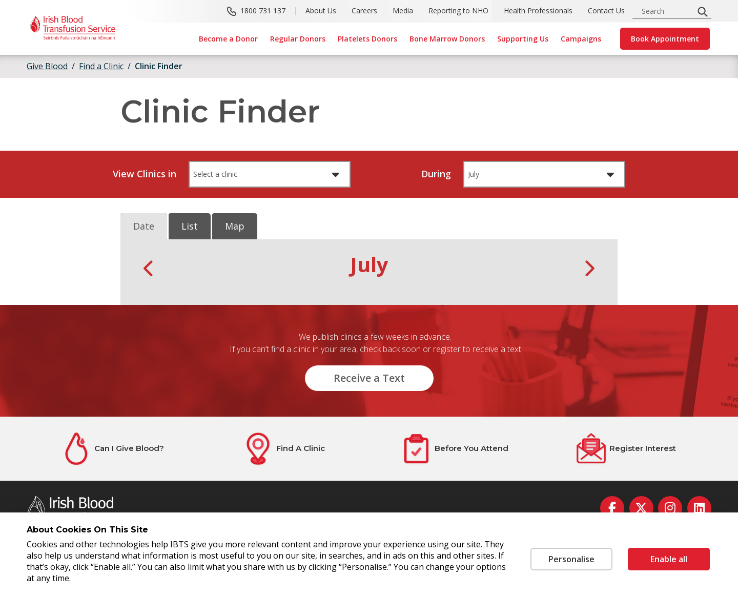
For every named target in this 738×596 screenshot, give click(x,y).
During (436, 174)
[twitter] (641, 508)
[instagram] (670, 508)
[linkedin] (699, 508)
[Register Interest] (625, 449)
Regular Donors (297, 39)
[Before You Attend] (454, 449)
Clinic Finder (158, 66)
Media (403, 10)
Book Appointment (665, 39)
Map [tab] (234, 226)
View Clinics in (144, 174)
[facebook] (612, 508)
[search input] (666, 11)
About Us (320, 10)
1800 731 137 (262, 10)
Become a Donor (228, 39)
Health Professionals (538, 10)
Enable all (668, 559)
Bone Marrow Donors (447, 39)
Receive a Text (369, 378)
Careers (364, 10)
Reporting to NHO (458, 10)
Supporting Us (522, 39)
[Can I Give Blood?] (112, 449)
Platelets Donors (367, 39)
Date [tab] (143, 226)
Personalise (571, 559)
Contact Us (606, 10)
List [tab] (189, 226)
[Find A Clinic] (283, 449)
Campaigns (581, 39)
